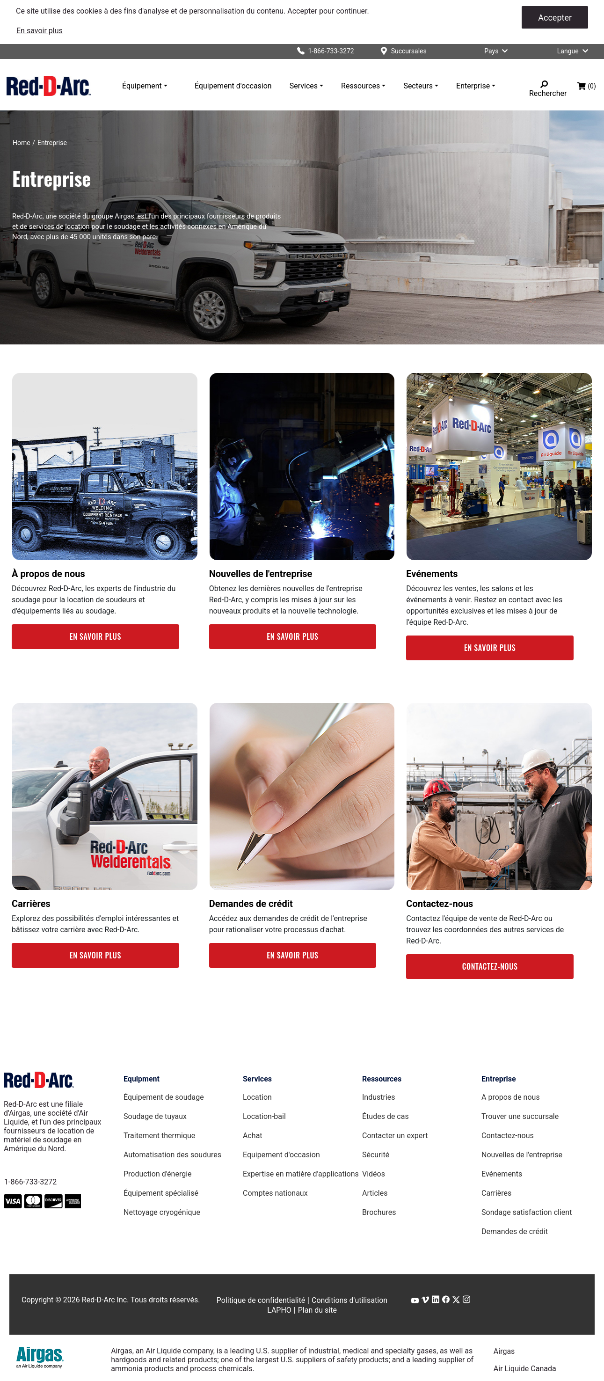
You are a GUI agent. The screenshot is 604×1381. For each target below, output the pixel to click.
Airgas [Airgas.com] (504, 1351)
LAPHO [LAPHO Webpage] (279, 1310)
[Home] (21, 143)
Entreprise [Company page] (498, 1078)
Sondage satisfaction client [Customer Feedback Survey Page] (526, 1212)
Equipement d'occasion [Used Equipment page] (281, 1154)
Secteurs (418, 85)
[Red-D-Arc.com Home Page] (48, 85)
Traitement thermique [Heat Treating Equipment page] (159, 1135)
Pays (497, 51)
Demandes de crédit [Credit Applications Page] (514, 1231)
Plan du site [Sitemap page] (317, 1310)
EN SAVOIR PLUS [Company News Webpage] (292, 636)
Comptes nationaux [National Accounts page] (275, 1193)
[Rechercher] (544, 84)
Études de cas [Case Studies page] (385, 1116)
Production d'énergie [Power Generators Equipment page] (158, 1173)
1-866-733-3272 (30, 1181)
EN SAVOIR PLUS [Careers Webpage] (95, 955)
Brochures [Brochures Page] (379, 1212)
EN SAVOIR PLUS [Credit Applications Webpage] (292, 955)
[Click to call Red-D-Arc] (322, 51)
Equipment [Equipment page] (142, 1078)
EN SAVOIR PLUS (95, 636)
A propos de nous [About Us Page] (510, 1097)
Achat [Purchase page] (252, 1135)
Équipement (142, 85)
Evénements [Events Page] (501, 1173)
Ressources (360, 85)
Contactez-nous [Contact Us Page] (507, 1135)
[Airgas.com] (40, 1357)
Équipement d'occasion (233, 85)
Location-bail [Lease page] (264, 1116)
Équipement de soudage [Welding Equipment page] (164, 1097)
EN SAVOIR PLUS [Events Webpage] (490, 647)
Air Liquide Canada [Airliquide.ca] (525, 1368)
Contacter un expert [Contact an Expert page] (395, 1135)
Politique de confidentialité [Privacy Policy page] (261, 1300)
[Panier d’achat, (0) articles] (586, 86)
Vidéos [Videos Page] (373, 1173)
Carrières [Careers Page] (496, 1193)
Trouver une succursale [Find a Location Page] (520, 1116)
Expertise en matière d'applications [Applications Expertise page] (301, 1173)
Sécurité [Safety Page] (375, 1154)
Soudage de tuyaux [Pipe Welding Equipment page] (155, 1116)
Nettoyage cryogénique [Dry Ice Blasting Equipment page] (162, 1212)
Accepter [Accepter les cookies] (555, 17)
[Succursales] (403, 51)
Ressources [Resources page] (381, 1078)
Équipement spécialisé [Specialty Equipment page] (161, 1193)
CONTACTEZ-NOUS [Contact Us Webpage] (490, 966)
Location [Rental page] (257, 1097)
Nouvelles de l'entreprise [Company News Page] (521, 1154)
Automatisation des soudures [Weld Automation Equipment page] (172, 1154)
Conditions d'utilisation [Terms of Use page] (349, 1300)
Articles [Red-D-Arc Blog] (374, 1193)
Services (304, 85)
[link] (39, 30)
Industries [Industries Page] (378, 1097)
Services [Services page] (257, 1078)
